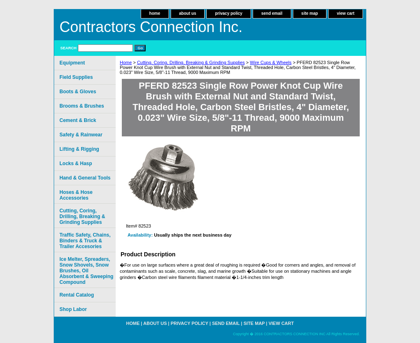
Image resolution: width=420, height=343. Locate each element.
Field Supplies (76, 77)
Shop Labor (73, 309)
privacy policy (228, 13)
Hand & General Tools (84, 178)
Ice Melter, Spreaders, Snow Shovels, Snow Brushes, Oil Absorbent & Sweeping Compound (86, 270)
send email (272, 13)
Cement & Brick (77, 120)
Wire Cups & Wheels (270, 62)
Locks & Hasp (75, 163)
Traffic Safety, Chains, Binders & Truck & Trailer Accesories (84, 240)
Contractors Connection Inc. (150, 26)
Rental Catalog (76, 295)
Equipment (72, 63)
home (154, 13)
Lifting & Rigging (79, 149)
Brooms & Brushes (81, 106)
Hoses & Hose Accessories (76, 195)
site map (309, 13)
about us (187, 13)
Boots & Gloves (77, 91)
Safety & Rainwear (81, 135)
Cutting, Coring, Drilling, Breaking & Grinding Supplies (191, 62)
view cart (345, 13)
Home (126, 62)
